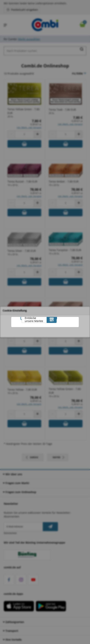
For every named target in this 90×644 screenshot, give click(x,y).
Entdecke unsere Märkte (34, 319)
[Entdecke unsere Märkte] (52, 319)
